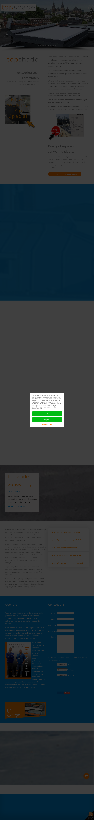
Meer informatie (47, 424)
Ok (47, 414)
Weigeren (47, 420)
